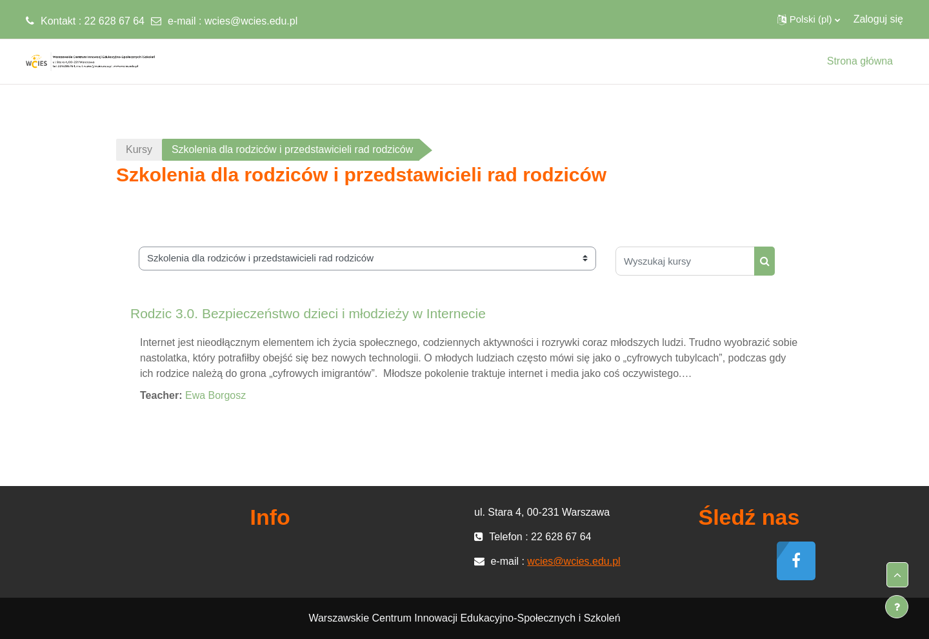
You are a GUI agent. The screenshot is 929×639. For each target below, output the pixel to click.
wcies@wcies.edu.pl (251, 20)
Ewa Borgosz (215, 395)
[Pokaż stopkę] (896, 606)
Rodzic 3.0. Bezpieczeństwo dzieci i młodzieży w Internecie (308, 313)
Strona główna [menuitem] (860, 61)
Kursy (139, 149)
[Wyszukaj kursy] (685, 261)
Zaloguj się (878, 19)
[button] (808, 19)
